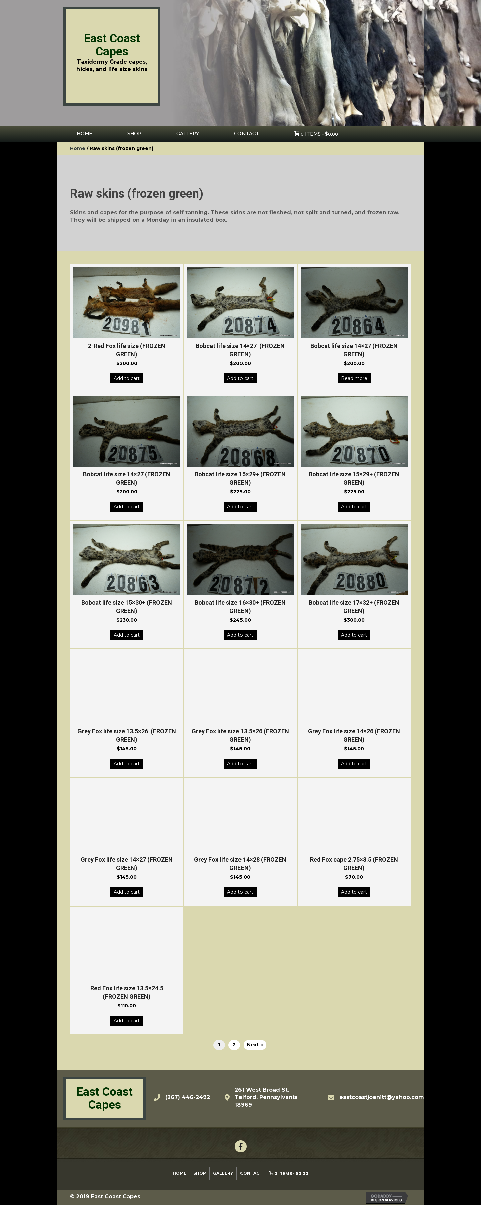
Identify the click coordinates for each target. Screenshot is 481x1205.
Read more (354, 378)
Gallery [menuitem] (223, 1173)
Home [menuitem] (179, 1173)
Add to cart (127, 378)
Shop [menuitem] (199, 1173)
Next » (255, 1045)
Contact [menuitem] (251, 1173)
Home (77, 148)
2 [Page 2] (234, 1045)
